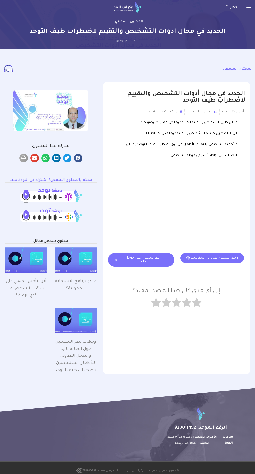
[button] (78, 158)
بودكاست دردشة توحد (162, 112)
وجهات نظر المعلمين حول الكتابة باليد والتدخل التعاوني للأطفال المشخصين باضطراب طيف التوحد (75, 356)
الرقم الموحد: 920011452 (200, 427)
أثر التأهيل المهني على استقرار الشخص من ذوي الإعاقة (26, 288)
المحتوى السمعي (129, 21)
